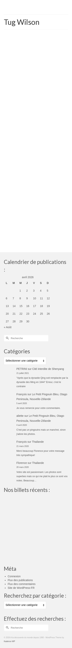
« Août (8, 327)
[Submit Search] (7, 338)
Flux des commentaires (22, 584)
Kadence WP (9, 641)
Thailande (38, 441)
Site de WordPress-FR (21, 587)
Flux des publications (20, 580)
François (22, 394)
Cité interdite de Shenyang (48, 368)
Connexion (14, 576)
